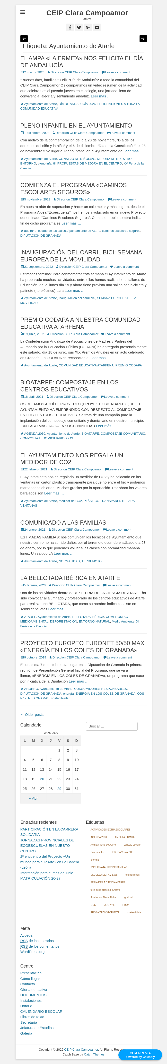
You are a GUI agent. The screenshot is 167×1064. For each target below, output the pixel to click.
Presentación (31, 973)
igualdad (128, 897)
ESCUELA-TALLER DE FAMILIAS (109, 867)
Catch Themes (94, 1054)
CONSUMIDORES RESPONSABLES (100, 689)
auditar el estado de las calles (45, 231)
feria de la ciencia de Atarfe (105, 890)
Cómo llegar (30, 979)
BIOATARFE (90, 433)
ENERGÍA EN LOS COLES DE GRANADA (105, 693)
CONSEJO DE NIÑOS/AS (77, 159)
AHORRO (31, 689)
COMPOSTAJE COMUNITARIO (123, 433)
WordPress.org (32, 952)
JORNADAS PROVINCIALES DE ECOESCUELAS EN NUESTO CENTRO (47, 845)
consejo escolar (132, 844)
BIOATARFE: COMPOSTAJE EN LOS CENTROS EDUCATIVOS (69, 386)
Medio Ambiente (123, 621)
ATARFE (30, 617)
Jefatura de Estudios (37, 1028)
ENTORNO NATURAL (94, 621)
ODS (69, 438)
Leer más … (101, 96)
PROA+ (127, 905)
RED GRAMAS (38, 698)
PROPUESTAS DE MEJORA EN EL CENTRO (89, 163)
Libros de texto (32, 1017)
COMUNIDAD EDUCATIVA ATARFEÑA (86, 365)
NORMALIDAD (69, 561)
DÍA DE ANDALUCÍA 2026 (77, 104)
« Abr (33, 798)
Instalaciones (31, 1000)
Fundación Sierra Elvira (103, 897)
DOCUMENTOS (33, 995)
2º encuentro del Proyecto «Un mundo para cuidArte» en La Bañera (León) (49, 861)
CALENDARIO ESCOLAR (41, 1011)
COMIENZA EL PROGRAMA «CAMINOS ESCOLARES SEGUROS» (73, 188)
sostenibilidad (60, 698)
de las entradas (37, 941)
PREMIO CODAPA (128, 365)
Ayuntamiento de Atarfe (40, 104)
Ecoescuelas (98, 852)
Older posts (32, 714)
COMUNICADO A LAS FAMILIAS (63, 522)
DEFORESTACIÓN (63, 621)
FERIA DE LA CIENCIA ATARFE (108, 882)
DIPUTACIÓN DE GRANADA (41, 235)
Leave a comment (117, 72)
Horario (26, 1006)
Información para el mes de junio (46, 873)
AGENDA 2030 (34, 433)
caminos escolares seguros (121, 231)
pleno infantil (47, 163)
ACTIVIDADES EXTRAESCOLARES (111, 829)
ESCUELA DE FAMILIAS (104, 875)
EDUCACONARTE (122, 852)
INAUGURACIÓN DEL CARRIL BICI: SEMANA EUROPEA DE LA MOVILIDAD (81, 256)
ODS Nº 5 (109, 905)
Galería (26, 1033)
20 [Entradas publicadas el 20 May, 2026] (42, 779)
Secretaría (28, 1022)
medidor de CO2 (70, 501)
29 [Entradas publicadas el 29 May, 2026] (59, 789)
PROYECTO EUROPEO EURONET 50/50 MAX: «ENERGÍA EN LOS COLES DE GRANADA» (83, 646)
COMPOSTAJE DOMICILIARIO (42, 438)
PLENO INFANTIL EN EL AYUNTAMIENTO (76, 125)
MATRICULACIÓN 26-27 (40, 878)
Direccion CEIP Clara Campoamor (75, 72)
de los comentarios (40, 946)
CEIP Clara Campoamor (87, 13)
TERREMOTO (91, 561)
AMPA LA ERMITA (124, 837)
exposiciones (132, 875)
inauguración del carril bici (77, 298)
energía (68, 693)
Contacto (27, 984)
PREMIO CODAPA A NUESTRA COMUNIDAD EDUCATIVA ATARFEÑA (80, 323)
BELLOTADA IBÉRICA (88, 617)
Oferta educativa (33, 989)
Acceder (27, 935)
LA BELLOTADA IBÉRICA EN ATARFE (70, 578)
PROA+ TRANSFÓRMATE (105, 912)
